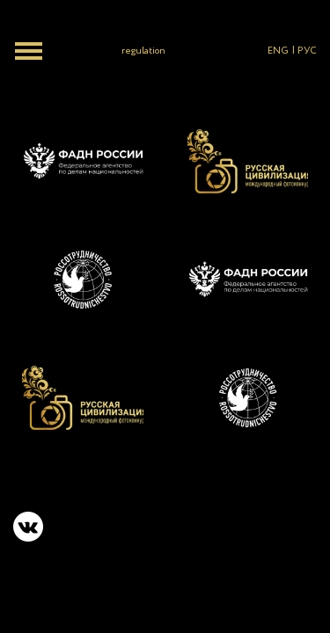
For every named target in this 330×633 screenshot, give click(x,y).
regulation (143, 51)
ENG (278, 51)
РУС (307, 51)
